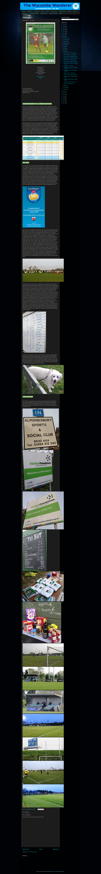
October (65, 41)
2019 (64, 36)
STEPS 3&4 (36, 11)
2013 (64, 99)
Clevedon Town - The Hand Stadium (71, 58)
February (66, 87)
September (66, 43)
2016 (64, 94)
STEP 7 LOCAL (54, 11)
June (65, 48)
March (65, 85)
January (65, 89)
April (65, 51)
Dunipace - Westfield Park (69, 83)
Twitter (40, 77)
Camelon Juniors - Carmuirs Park (70, 81)
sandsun (54, 871)
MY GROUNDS (44, 13)
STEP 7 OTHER (62, 11)
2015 (64, 96)
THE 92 (24, 11)
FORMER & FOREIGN (34, 13)
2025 (64, 26)
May (65, 49)
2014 (64, 97)
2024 (64, 28)
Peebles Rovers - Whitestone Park (70, 74)
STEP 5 (42, 11)
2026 (64, 24)
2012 (64, 101)
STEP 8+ (69, 11)
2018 (64, 91)
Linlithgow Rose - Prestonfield (69, 73)
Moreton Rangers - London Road (70, 54)
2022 (64, 31)
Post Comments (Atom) (32, 851)
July (65, 46)
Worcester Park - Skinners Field (70, 59)
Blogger (62, 871)
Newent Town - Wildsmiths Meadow (70, 61)
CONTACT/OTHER (53, 13)
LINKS (60, 13)
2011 (64, 103)
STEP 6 (47, 11)
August (65, 44)
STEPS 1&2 (30, 11)
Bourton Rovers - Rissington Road (70, 56)
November (66, 39)
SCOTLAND (24, 13)
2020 (64, 34)
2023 (64, 29)
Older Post (56, 849)
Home (40, 849)
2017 (64, 92)
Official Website (40, 76)
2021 (64, 33)
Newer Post (25, 849)
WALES (74, 11)
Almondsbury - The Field (68, 65)
